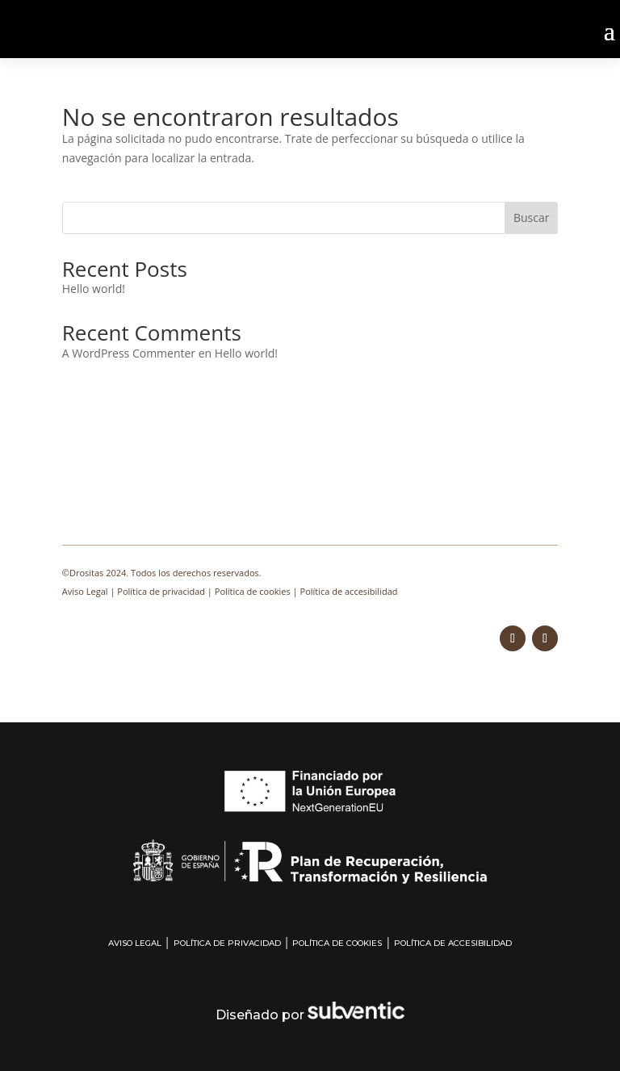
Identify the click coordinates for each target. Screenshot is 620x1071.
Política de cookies (253, 591)
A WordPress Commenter (128, 353)
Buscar (531, 217)
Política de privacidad (161, 591)
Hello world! (93, 288)
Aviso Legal (85, 591)
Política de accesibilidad (349, 591)
